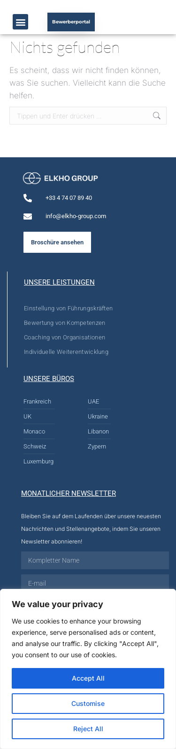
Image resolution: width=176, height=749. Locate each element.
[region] (88, 669)
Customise (88, 703)
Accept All (88, 678)
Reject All (88, 729)
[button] (20, 21)
